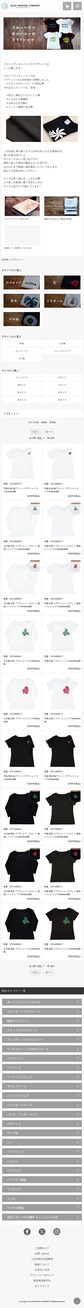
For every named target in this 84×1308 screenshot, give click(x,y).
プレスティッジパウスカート (25, 1039)
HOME (5, 259)
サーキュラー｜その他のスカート (28, 1049)
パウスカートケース (19, 1105)
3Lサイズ (62, 392)
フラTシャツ (16, 259)
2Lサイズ (21, 392)
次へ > (48, 431)
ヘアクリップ (15, 1152)
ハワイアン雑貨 (16, 1180)
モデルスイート (16, 1086)
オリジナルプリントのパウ (23, 1002)
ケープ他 (12, 1133)
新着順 (52, 422)
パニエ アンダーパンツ (22, 1114)
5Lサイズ (62, 400)
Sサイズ (62, 377)
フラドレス (14, 1067)
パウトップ (14, 1124)
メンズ (11, 1198)
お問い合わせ (42, 1253)
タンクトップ (21, 351)
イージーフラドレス (19, 1077)
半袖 (22, 343)
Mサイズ (22, 385)
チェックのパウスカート (22, 1030)
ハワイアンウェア (18, 1096)
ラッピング (14, 1189)
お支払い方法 (42, 1269)
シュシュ (12, 1161)
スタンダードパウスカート (23, 1011)
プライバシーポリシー (42, 1275)
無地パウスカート (18, 1021)
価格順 (44, 422)
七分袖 (62, 343)
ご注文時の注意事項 (42, 1259)
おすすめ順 (33, 422)
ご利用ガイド (42, 1248)
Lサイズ (62, 385)
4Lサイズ (21, 400)
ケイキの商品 (15, 1208)
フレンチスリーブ (62, 351)
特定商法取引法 (42, 1280)
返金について (42, 1264)
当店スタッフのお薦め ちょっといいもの (32, 1217)
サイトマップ (42, 1286)
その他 (21, 358)
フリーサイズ (21, 377)
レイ (10, 1142)
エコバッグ (14, 1170)
